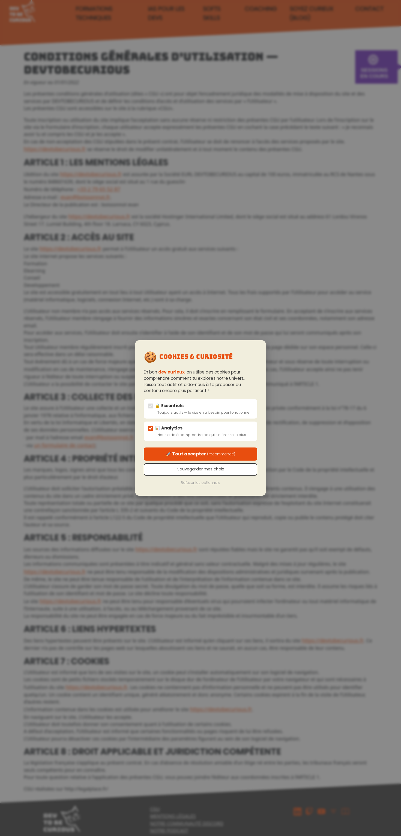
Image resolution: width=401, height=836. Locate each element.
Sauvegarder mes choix (200, 469)
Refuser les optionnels (200, 482)
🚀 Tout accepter (200, 454)
